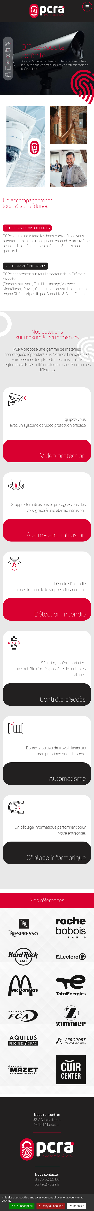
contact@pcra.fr (47, 1184)
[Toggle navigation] (87, 6)
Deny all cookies (50, 1205)
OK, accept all (22, 1205)
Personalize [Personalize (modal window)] (76, 1205)
